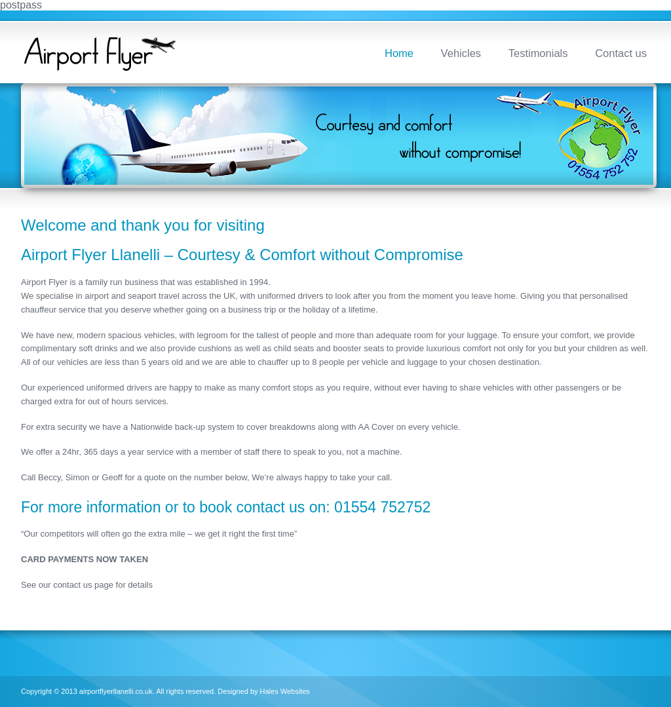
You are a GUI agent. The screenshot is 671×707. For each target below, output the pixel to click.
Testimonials (538, 53)
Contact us (621, 53)
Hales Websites (285, 691)
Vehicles (461, 53)
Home (399, 53)
